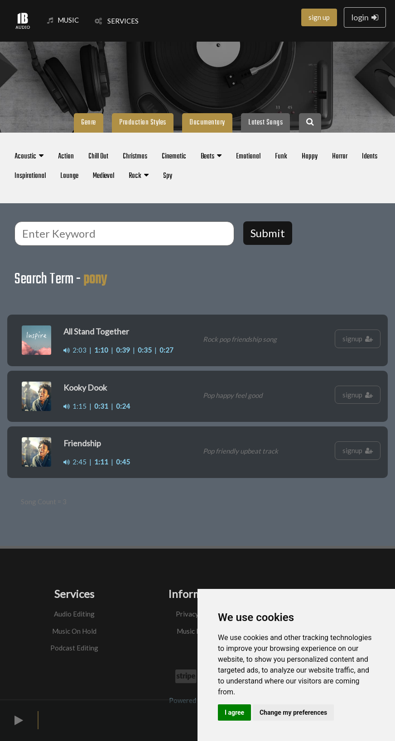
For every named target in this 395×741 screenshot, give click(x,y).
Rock (139, 176)
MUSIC (63, 20)
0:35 (145, 350)
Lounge (69, 176)
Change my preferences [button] (293, 712)
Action (66, 157)
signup (357, 339)
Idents (369, 157)
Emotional (248, 157)
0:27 (166, 350)
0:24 (123, 406)
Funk (281, 157)
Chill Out (98, 157)
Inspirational (30, 176)
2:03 (75, 350)
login (365, 17)
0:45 (123, 462)
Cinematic (174, 157)
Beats (211, 157)
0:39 (123, 350)
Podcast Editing (74, 648)
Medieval (103, 176)
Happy (310, 157)
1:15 (75, 406)
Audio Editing (74, 614)
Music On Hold (74, 631)
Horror (339, 157)
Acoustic (28, 157)
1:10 (101, 350)
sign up (319, 17)
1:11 (101, 462)
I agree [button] (234, 712)
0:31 (101, 406)
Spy (167, 176)
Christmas (135, 157)
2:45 (75, 462)
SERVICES (117, 21)
